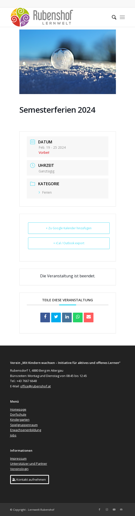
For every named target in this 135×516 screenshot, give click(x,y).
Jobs (13, 435)
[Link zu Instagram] (106, 509)
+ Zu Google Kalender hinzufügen (69, 228)
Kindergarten (19, 419)
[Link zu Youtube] (114, 509)
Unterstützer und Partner (28, 463)
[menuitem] (111, 17)
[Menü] (122, 17)
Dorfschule (18, 414)
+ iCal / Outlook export (68, 243)
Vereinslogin (19, 469)
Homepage (18, 409)
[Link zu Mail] (121, 509)
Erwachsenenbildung (25, 430)
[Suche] (111, 17)
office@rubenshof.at (35, 386)
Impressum (18, 458)
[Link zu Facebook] (99, 509)
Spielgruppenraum (24, 425)
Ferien (45, 192)
